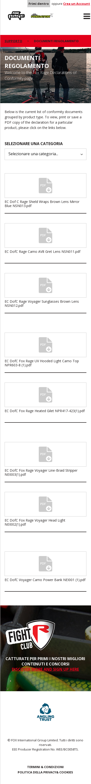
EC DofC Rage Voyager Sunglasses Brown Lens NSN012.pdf (42, 303)
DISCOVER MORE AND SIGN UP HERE (45, 669)
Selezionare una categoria (34, 143)
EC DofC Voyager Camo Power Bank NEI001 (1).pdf (45, 579)
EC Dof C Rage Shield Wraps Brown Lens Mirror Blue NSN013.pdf (42, 203)
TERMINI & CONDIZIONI (45, 767)
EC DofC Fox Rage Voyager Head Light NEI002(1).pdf (35, 522)
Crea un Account (76, 3)
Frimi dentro (39, 3)
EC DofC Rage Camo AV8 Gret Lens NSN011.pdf (42, 251)
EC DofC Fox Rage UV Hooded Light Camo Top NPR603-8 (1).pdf (42, 363)
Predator (36, 12)
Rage (9, 12)
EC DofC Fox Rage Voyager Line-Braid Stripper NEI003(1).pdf (41, 472)
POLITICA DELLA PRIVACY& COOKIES (45, 772)
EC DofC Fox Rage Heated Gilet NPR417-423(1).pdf (45, 411)
